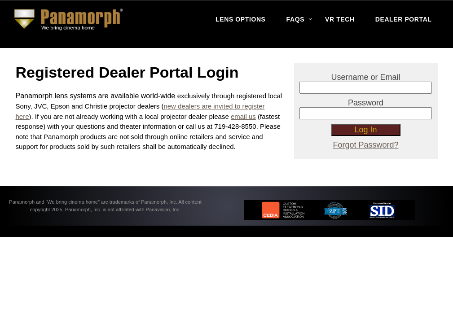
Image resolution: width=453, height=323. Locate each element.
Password (365, 102)
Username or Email (365, 77)
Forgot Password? (366, 144)
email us (243, 116)
